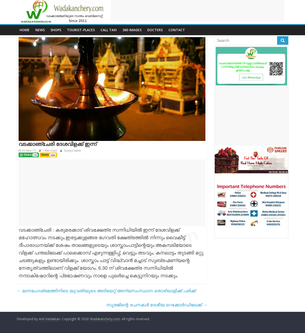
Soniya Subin (72, 151)
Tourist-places (81, 30)
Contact (176, 30)
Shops (56, 30)
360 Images (132, 30)
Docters (155, 30)
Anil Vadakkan (49, 319)
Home (25, 30)
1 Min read (49, 151)
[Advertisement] (197, 10)
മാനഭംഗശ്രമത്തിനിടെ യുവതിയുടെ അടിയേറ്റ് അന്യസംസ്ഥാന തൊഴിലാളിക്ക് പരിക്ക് (106, 290)
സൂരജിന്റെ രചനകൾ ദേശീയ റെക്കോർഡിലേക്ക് (156, 305)
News (40, 30)
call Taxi (109, 30)
